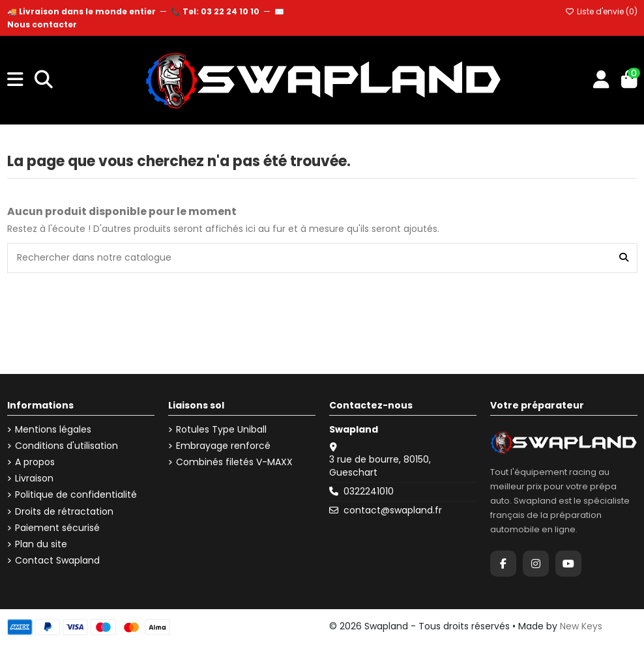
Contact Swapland (57, 560)
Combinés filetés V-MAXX (234, 462)
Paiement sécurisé (57, 528)
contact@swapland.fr (393, 510)
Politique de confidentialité (76, 495)
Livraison (34, 478)
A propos (35, 462)
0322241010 (369, 491)
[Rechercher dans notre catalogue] (623, 257)
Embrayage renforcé (223, 446)
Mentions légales (53, 429)
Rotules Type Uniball (221, 429)
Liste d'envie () (601, 11)
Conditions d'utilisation (66, 446)
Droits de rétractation (64, 512)
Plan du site (41, 544)
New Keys (581, 626)
